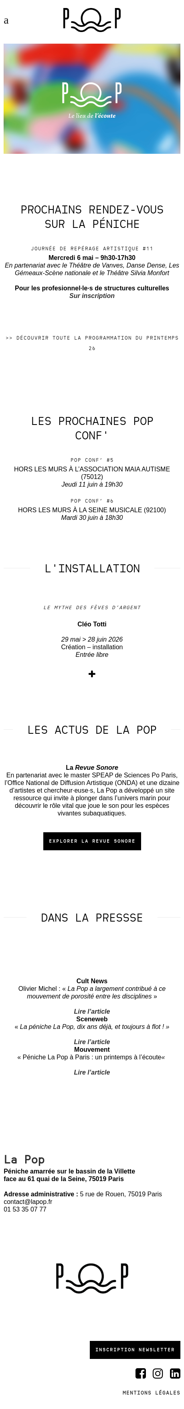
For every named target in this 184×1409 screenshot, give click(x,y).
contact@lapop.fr (28, 1201)
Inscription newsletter (135, 1350)
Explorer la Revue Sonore (92, 841)
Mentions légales (151, 1393)
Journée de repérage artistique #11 (92, 249)
